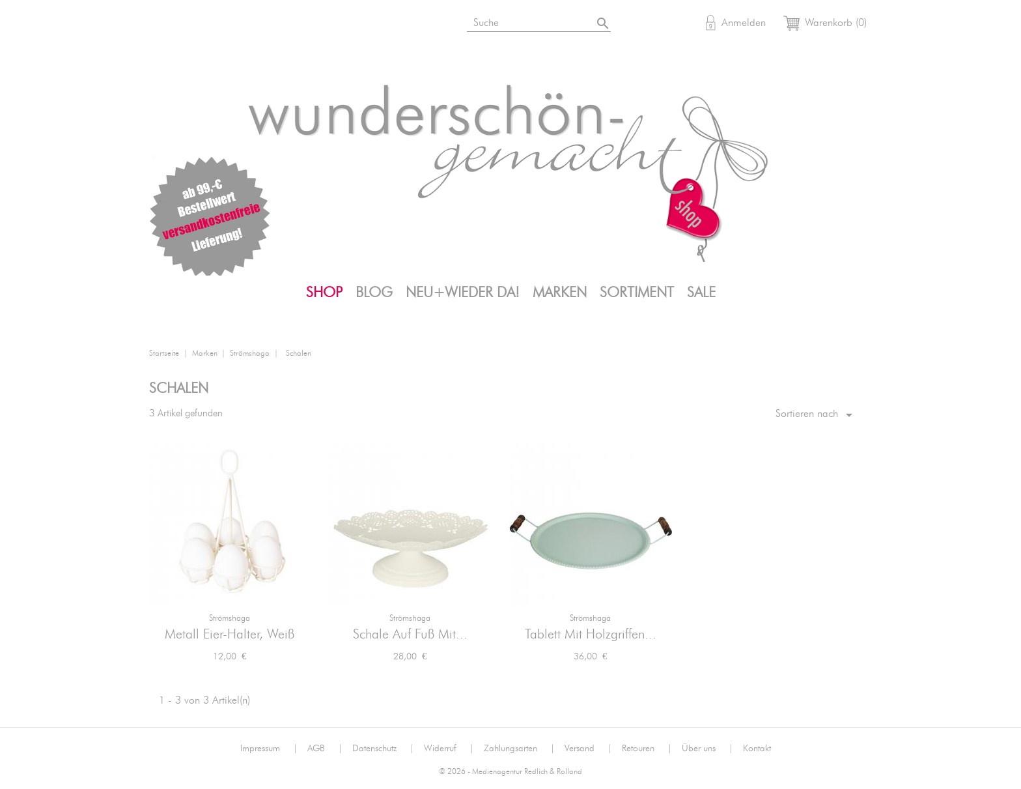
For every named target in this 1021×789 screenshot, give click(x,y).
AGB (325, 748)
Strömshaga (229, 618)
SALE (701, 292)
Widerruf (449, 748)
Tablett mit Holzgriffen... (590, 634)
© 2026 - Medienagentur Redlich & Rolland (510, 771)
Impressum (269, 748)
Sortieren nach (816, 415)
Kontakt (757, 748)
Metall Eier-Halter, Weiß (229, 634)
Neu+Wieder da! (463, 292)
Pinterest (259, 25)
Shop (324, 292)
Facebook (227, 25)
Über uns (707, 748)
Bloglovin (163, 25)
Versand (588, 748)
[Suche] (540, 20)
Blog (374, 292)
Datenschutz (383, 748)
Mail (291, 25)
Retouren (647, 748)
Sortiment (637, 292)
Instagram (195, 25)
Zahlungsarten (519, 748)
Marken (560, 292)
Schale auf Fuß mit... (410, 634)
